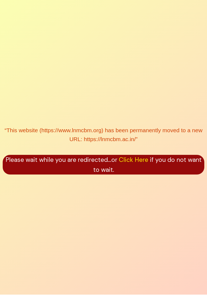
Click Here (133, 160)
